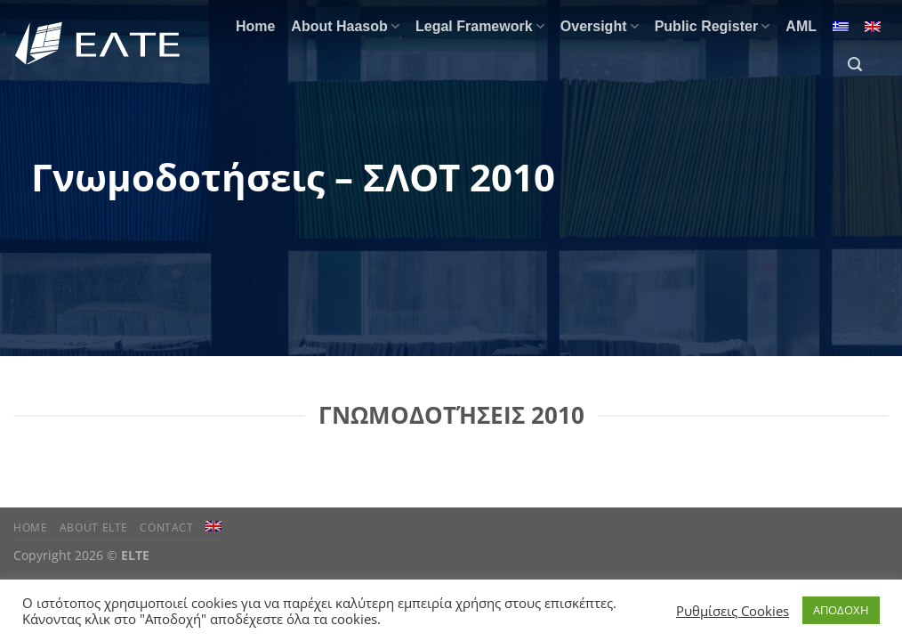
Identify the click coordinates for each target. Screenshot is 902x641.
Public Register (712, 26)
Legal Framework (479, 26)
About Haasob (345, 26)
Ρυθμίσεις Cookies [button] (732, 611)
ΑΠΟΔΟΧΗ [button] (841, 610)
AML (801, 26)
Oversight (599, 26)
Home (255, 26)
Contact (166, 527)
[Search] (855, 64)
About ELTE (94, 527)
